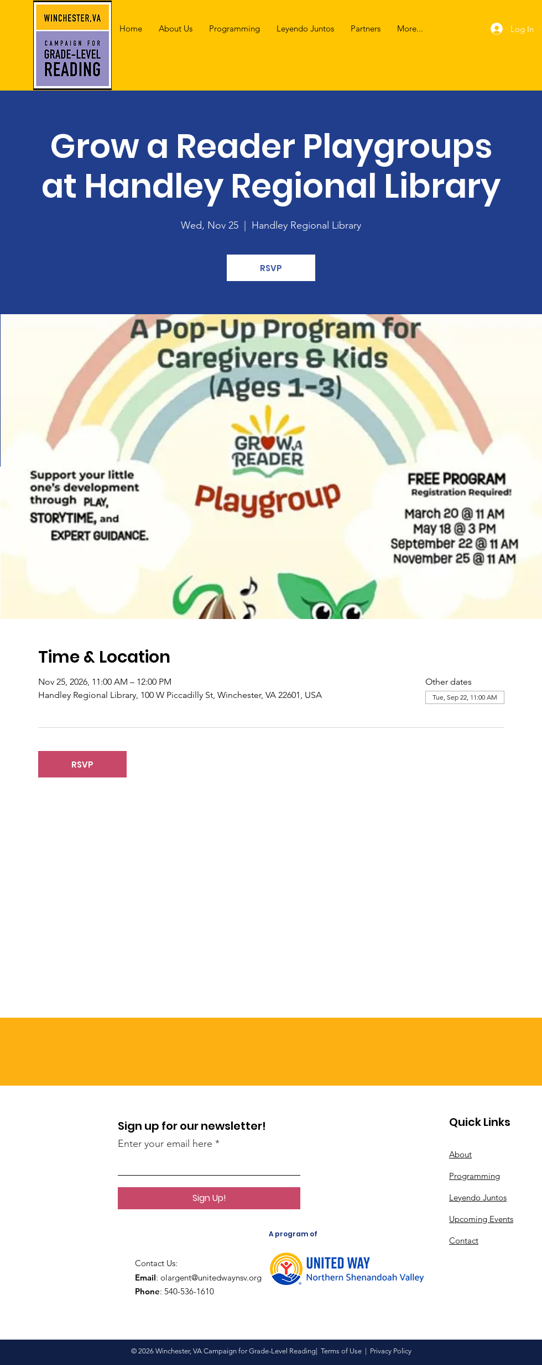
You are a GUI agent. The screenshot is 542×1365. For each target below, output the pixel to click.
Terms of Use (341, 1351)
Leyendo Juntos (478, 1197)
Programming (474, 1176)
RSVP (271, 268)
